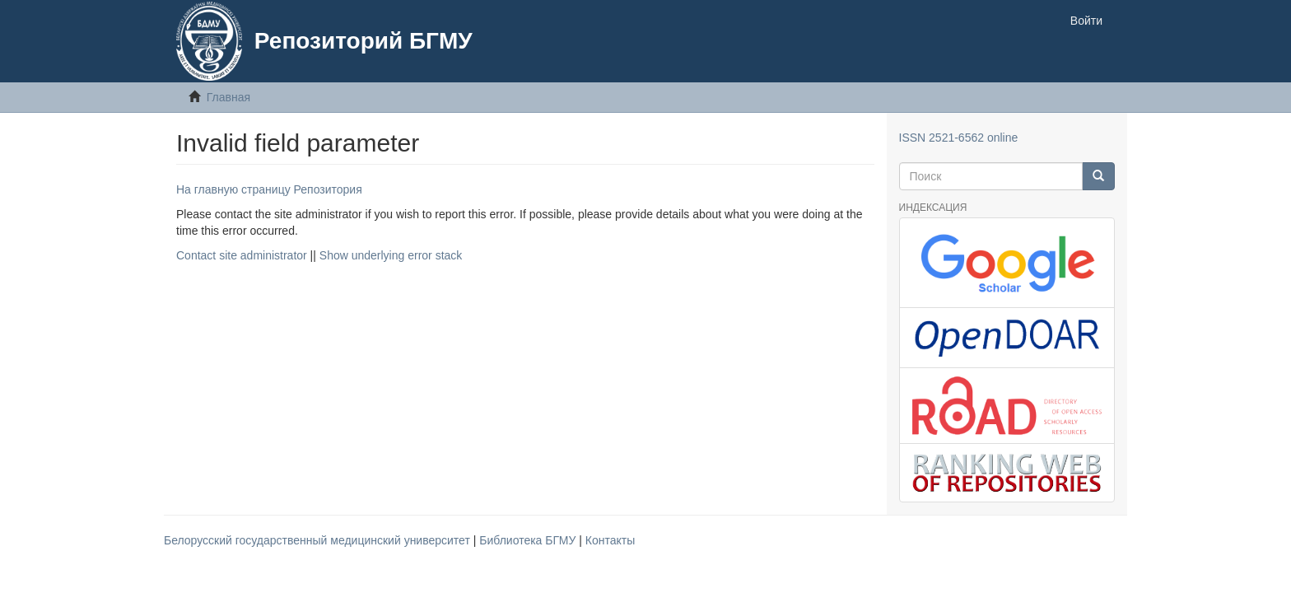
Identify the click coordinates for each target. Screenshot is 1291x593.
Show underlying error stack (391, 255)
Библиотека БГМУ (529, 540)
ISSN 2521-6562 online (958, 137)
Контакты (610, 540)
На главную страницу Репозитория (269, 189)
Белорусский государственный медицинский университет (318, 540)
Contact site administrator (241, 255)
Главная (228, 97)
